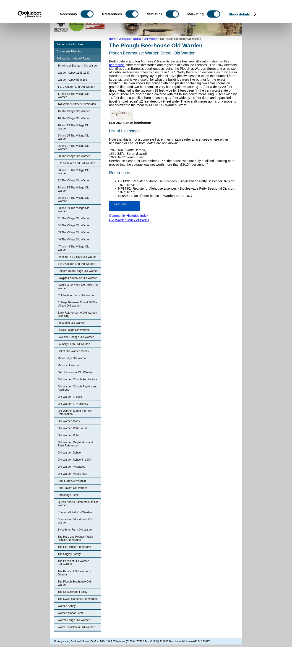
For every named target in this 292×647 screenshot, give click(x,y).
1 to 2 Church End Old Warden (76, 86)
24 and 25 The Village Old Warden (73, 137)
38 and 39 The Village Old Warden (73, 209)
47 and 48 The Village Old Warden (73, 248)
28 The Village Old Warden (74, 156)
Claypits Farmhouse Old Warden (77, 278)
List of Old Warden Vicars (73, 351)
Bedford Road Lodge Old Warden (78, 271)
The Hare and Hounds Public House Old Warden (75, 538)
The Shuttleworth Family (72, 591)
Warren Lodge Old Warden (74, 620)
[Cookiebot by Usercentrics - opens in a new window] (30, 35)
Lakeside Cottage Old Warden (76, 337)
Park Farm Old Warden (72, 480)
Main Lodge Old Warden (72, 358)
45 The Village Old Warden (74, 232)
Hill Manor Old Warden (71, 323)
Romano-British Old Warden (75, 512)
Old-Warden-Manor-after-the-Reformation (75, 412)
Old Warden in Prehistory (73, 403)
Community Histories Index (128, 215)
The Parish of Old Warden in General (75, 573)
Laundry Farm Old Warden (74, 344)
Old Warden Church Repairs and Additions (77, 388)
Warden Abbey (67, 606)
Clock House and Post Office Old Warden (78, 287)
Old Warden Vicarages (71, 466)
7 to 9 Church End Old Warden (76, 264)
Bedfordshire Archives (70, 44)
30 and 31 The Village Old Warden (73, 172)
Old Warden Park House (72, 428)
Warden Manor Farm (70, 613)
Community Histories (69, 51)
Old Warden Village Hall (72, 473)
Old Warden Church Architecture (77, 379)
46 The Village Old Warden (74, 239)
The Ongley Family (69, 554)
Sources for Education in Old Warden (75, 521)
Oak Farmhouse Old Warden (75, 372)
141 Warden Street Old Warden (77, 104)
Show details (239, 35)
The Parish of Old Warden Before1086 (73, 562)
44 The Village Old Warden (74, 225)
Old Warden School (69, 452)
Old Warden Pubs (68, 435)
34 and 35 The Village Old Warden (73, 189)
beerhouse (117, 65)
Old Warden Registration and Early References (75, 444)
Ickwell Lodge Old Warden (74, 330)
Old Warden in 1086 (70, 396)
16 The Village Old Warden (74, 118)
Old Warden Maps (69, 421)
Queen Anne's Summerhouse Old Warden (78, 503)
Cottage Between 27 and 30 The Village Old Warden (77, 304)
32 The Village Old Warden (74, 180)
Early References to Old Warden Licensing (77, 314)
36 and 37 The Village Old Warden (73, 199)
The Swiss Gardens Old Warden (77, 599)
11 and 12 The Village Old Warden (73, 95)
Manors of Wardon (69, 365)
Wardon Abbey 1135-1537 (73, 72)
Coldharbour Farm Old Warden (76, 295)
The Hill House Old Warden (74, 547)
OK (254, 11)
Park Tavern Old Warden (73, 488)
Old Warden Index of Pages (73, 58)
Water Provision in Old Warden (76, 627)
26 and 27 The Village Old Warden (73, 147)
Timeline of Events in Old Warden (78, 65)
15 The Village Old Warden (74, 111)
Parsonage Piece (68, 495)
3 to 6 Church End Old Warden (76, 163)
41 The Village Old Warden (74, 218)
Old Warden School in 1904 (74, 459)
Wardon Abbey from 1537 (73, 79)
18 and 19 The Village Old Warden (73, 127)
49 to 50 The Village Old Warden (77, 256)
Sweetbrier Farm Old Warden (75, 529)
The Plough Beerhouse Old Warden (74, 583)
